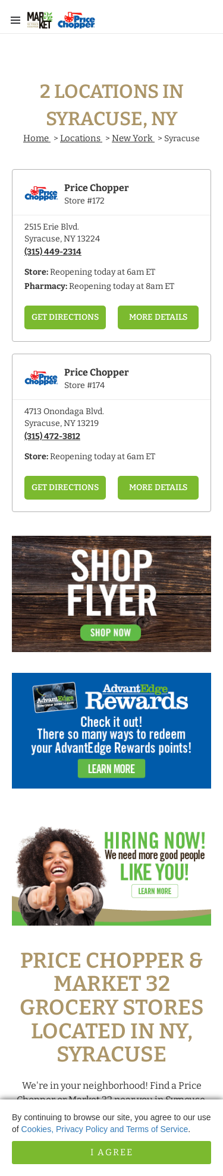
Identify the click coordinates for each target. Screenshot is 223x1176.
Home (37, 138)
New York (133, 138)
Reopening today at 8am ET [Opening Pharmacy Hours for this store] (121, 286)
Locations (81, 138)
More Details (158, 317)
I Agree (111, 1152)
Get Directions (65, 317)
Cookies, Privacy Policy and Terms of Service (105, 1129)
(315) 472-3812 (52, 436)
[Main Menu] (15, 20)
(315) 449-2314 (52, 252)
